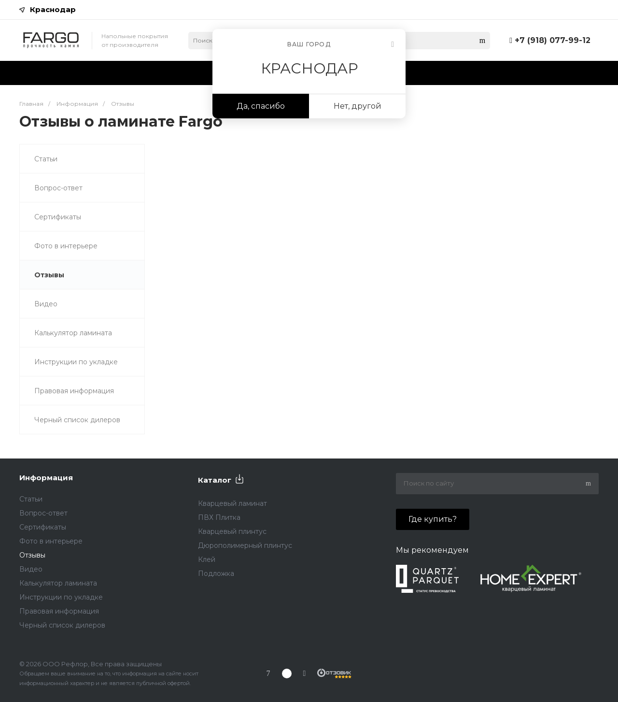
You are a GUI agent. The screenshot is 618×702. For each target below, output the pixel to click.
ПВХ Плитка (219, 517)
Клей (206, 559)
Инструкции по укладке (76, 362)
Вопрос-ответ (58, 188)
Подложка (216, 573)
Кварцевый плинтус (232, 531)
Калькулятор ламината (73, 333)
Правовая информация (74, 391)
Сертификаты (57, 217)
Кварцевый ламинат (232, 503)
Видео (45, 304)
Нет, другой (357, 106)
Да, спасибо (261, 106)
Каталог (214, 480)
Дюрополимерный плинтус (245, 545)
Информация (46, 477)
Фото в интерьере (66, 246)
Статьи (45, 159)
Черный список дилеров (77, 419)
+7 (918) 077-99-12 (552, 40)
